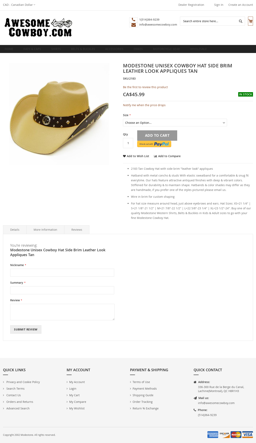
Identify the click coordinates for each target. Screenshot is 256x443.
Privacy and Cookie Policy (23, 382)
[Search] (236, 21)
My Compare (77, 402)
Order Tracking (143, 402)
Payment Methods (145, 388)
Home (10, 50)
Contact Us (13, 395)
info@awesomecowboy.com (216, 403)
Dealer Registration (191, 5)
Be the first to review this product (145, 90)
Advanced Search (18, 408)
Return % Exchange (146, 408)
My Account (77, 382)
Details (14, 233)
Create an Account (240, 5)
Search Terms (15, 388)
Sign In (218, 5)
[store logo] (38, 28)
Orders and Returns (19, 402)
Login (72, 388)
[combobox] (208, 21)
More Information (45, 233)
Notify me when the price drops (144, 108)
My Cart (74, 395)
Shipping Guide (143, 395)
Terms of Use (141, 382)
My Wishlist (77, 408)
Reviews (76, 233)
